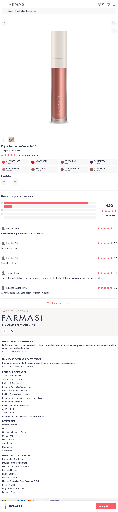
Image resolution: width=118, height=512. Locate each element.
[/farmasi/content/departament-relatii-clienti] (16, 466)
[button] (106, 506)
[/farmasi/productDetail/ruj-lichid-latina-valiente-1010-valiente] (103, 169)
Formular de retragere (12, 401)
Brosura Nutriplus (10, 470)
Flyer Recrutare (9, 477)
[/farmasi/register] (14, 351)
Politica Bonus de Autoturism (16, 394)
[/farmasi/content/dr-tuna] (7, 436)
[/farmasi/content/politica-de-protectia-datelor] (16, 387)
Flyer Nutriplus (9, 473)
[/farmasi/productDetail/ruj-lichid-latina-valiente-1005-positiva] (74, 162)
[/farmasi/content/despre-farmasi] (10, 425)
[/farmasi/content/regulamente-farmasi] (13, 488)
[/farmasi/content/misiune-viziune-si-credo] (14, 432)
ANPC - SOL (8, 409)
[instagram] (11, 331)
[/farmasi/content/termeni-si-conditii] (11, 376)
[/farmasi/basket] (108, 4)
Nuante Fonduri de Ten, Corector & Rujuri (21, 481)
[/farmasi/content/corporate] (7, 450)
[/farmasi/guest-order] (17, 366)
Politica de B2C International (15, 405)
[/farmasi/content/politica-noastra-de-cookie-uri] (17, 390)
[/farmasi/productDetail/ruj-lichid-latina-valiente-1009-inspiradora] (74, 169)
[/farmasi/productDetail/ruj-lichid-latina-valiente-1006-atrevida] (103, 162)
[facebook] (4, 331)
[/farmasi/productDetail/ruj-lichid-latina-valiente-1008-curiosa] (44, 169)
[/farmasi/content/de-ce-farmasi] (9, 439)
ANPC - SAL (8, 412)
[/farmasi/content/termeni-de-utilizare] (12, 379)
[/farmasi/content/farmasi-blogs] (8, 485)
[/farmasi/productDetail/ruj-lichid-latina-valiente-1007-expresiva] (15, 169)
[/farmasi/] (16, 4)
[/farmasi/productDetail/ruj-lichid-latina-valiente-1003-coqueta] (44, 162)
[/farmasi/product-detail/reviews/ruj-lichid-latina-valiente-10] (59, 303)
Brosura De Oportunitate (13, 459)
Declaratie (7, 447)
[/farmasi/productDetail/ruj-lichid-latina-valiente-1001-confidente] (15, 162)
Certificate (7, 443)
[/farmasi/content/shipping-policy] (23, 398)
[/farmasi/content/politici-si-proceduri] (11, 383)
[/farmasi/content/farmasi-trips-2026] (9, 492)
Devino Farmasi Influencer (14, 462)
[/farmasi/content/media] (5, 428)
